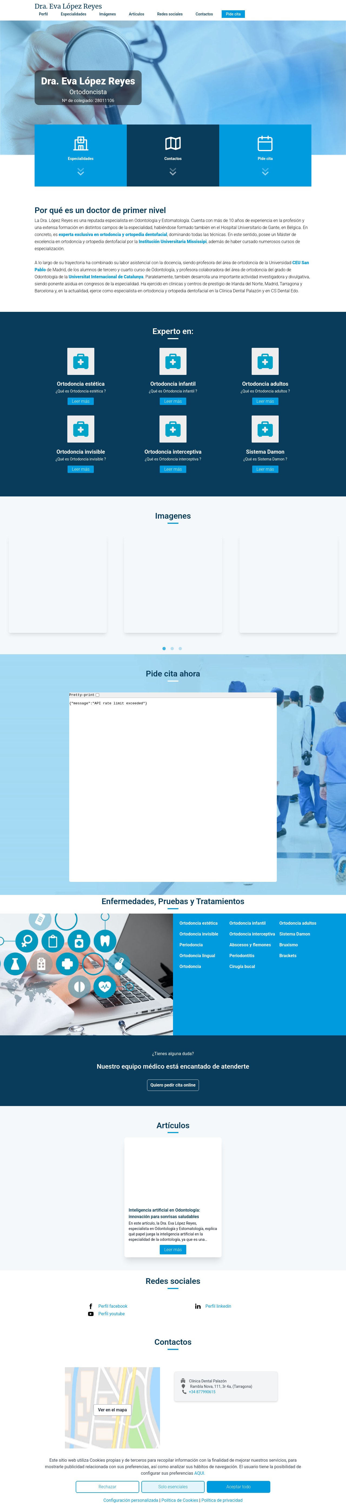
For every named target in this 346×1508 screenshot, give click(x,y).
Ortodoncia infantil (247, 923)
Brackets (288, 955)
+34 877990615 (202, 1392)
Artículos (136, 14)
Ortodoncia (190, 966)
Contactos (204, 14)
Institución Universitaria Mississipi (173, 241)
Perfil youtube (111, 1313)
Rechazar (107, 1486)
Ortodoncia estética (198, 923)
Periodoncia (191, 944)
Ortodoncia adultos (298, 923)
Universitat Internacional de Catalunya (106, 276)
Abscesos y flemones (250, 944)
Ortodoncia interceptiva (252, 934)
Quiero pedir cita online (173, 1085)
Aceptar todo (239, 1486)
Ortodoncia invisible (198, 934)
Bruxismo (289, 944)
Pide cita (233, 14)
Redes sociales (169, 14)
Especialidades (73, 14)
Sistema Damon (295, 934)
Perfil (43, 14)
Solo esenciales (173, 1486)
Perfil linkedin (218, 1306)
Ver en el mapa (112, 1409)
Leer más (80, 401)
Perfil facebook (112, 1306)
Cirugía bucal (242, 966)
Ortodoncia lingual (197, 955)
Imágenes (107, 14)
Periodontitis (242, 955)
